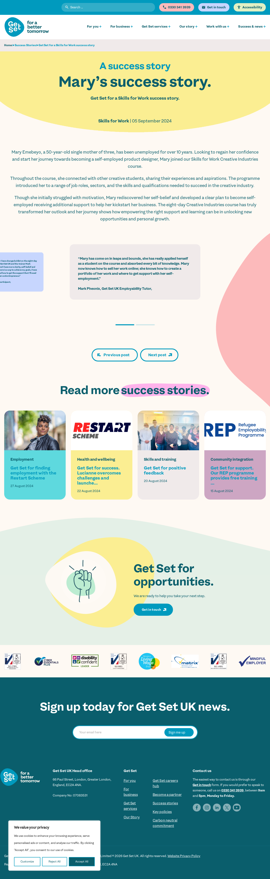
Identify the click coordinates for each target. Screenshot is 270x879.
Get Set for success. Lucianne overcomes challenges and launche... (99, 475)
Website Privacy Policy (184, 856)
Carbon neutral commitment (165, 823)
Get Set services (155, 26)
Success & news (250, 26)
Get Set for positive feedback (165, 470)
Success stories (165, 803)
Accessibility (252, 7)
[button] (124, 324)
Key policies (162, 811)
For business (120, 26)
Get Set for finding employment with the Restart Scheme (33, 473)
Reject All (54, 861)
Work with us (216, 26)
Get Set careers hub (165, 783)
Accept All (81, 861)
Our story (187, 26)
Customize (27, 861)
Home (8, 45)
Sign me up (177, 732)
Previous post (116, 354)
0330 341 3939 (232, 790)
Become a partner (167, 794)
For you (93, 26)
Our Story (132, 817)
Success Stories (25, 45)
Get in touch (151, 610)
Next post (157, 354)
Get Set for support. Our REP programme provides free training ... (234, 475)
